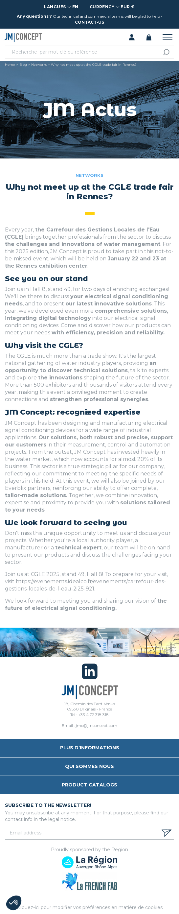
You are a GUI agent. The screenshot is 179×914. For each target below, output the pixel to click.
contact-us (89, 22)
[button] (14, 903)
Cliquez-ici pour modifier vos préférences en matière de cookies (89, 907)
